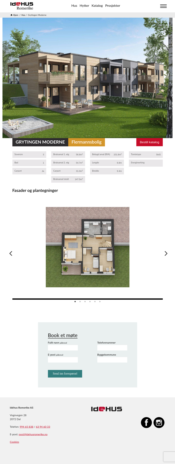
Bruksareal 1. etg (61, 154)
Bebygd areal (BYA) (101, 154)
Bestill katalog (149, 142)
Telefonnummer (106, 342)
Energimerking (138, 162)
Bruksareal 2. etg (61, 162)
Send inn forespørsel (65, 373)
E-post (55, 354)
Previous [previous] (10, 252)
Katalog (97, 5)
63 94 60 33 (43, 426)
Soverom (19, 154)
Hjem (15, 15)
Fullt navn (57, 342)
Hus (74, 5)
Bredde (95, 170)
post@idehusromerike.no (33, 434)
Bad (16, 162)
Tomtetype (136, 154)
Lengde (95, 162)
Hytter (84, 5)
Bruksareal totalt (61, 179)
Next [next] (165, 252)
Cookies (14, 441)
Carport (18, 170)
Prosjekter (112, 5)
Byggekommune (106, 354)
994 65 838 (26, 426)
